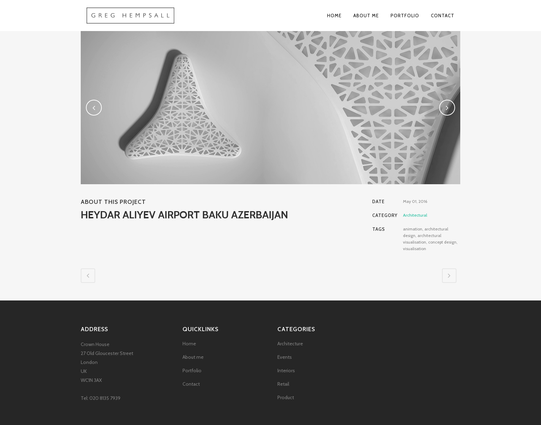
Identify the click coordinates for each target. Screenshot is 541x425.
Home (189, 343)
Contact (191, 384)
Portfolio (192, 370)
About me (193, 357)
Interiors (286, 370)
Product (285, 397)
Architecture (290, 343)
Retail (283, 384)
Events (284, 357)
